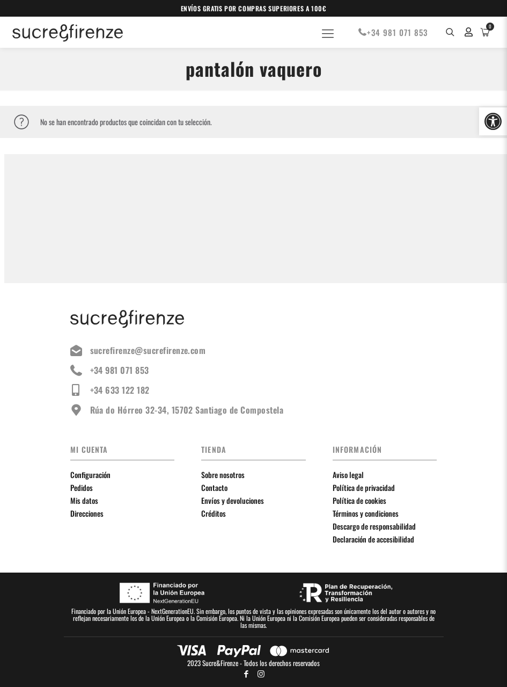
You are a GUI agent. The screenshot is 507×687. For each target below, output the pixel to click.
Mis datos (84, 500)
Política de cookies (359, 500)
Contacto (214, 487)
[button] (493, 121)
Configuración (90, 474)
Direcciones (87, 513)
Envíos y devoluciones (232, 500)
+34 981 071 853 (393, 32)
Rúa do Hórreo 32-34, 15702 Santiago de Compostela (177, 410)
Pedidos (81, 487)
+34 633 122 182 (110, 390)
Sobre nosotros (223, 474)
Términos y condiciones (366, 513)
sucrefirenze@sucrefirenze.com (138, 350)
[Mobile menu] (328, 32)
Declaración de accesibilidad (373, 539)
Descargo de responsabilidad (374, 526)
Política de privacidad (364, 487)
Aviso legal (348, 474)
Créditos (213, 513)
